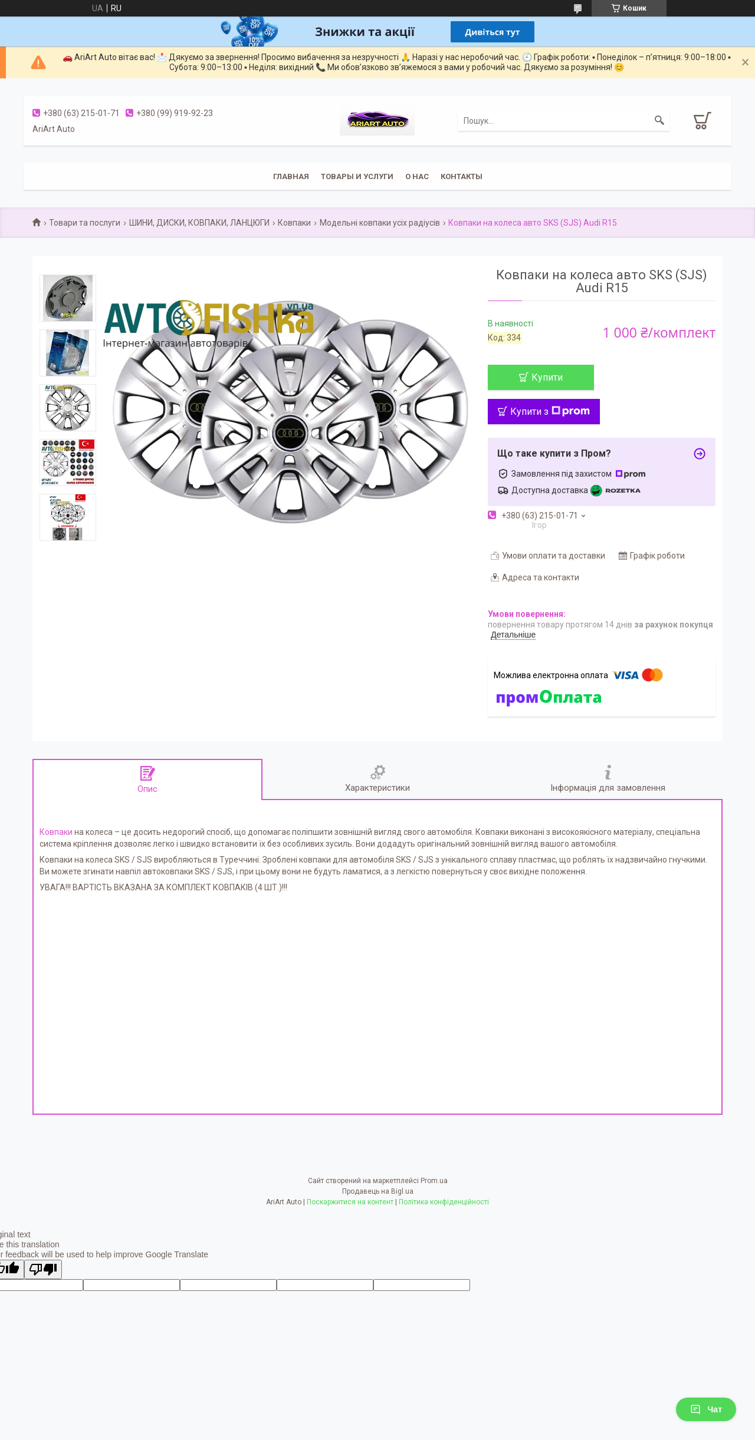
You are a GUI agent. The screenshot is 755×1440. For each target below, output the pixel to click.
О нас (417, 176)
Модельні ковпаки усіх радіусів (380, 222)
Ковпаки (294, 222)
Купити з (550, 411)
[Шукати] (659, 120)
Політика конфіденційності (444, 1202)
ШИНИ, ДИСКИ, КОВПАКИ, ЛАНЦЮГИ (199, 222)
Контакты (461, 176)
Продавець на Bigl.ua (377, 1191)
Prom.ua (434, 1181)
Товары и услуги (357, 176)
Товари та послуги (84, 222)
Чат (706, 1409)
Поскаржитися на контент (350, 1202)
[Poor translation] (43, 1269)
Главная (291, 176)
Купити (547, 377)
